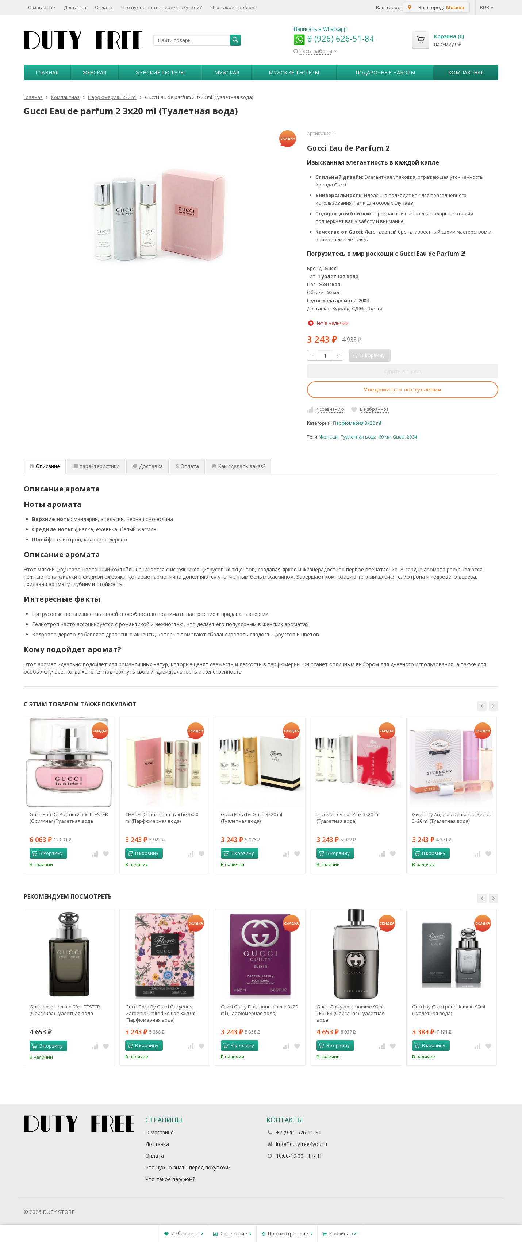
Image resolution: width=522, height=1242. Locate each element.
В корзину (47, 853)
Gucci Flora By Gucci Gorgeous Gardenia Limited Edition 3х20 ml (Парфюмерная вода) (161, 1013)
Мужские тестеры (294, 72)
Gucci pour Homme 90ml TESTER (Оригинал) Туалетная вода (65, 1010)
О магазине (41, 7)
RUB (487, 7)
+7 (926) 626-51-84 (298, 1132)
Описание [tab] (45, 466)
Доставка (75, 7)
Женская (94, 72)
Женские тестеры (160, 72)
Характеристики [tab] (96, 466)
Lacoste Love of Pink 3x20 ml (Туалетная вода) (347, 817)
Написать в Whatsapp (320, 29)
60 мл (385, 437)
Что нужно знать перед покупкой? (161, 7)
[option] (69, 795)
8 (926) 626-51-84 (333, 38)
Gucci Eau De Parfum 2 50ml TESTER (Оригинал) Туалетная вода (69, 817)
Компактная (466, 72)
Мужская (226, 72)
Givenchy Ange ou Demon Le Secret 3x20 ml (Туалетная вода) (451, 817)
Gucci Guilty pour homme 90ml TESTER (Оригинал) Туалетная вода (350, 1013)
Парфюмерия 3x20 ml (357, 423)
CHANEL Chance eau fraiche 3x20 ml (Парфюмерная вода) (161, 817)
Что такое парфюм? (234, 7)
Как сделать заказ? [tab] (238, 466)
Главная (46, 72)
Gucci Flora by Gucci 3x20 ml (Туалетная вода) (251, 817)
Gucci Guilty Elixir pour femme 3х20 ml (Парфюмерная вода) (259, 1010)
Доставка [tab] (147, 466)
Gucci (398, 437)
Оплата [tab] (187, 466)
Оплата (103, 7)
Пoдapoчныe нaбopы (385, 72)
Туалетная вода (358, 437)
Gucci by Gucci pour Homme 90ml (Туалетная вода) (448, 1010)
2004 (412, 437)
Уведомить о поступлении (402, 389)
